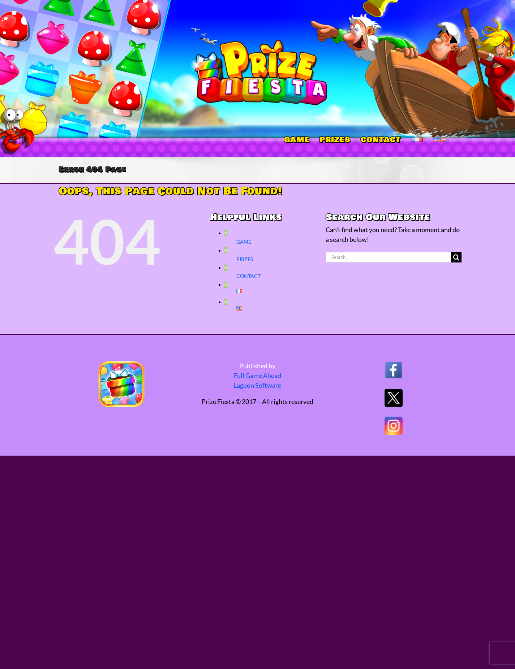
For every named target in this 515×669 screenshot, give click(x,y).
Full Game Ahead (257, 375)
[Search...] (388, 257)
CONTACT (248, 276)
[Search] (456, 257)
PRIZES (244, 259)
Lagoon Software (257, 385)
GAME (243, 242)
